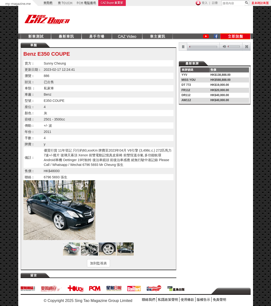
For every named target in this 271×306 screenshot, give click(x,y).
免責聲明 (219, 299)
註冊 (215, 3)
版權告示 (203, 299)
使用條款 (187, 299)
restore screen (246, 47)
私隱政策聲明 (168, 299)
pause (183, 47)
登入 (205, 3)
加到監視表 (98, 263)
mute (223, 47)
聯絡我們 (148, 299)
